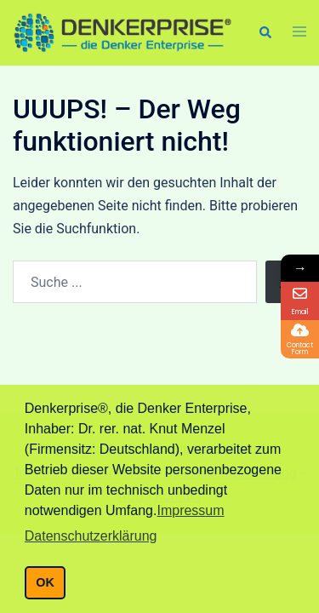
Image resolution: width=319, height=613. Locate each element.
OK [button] (45, 582)
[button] (264, 32)
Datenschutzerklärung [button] (91, 536)
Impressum (190, 510)
